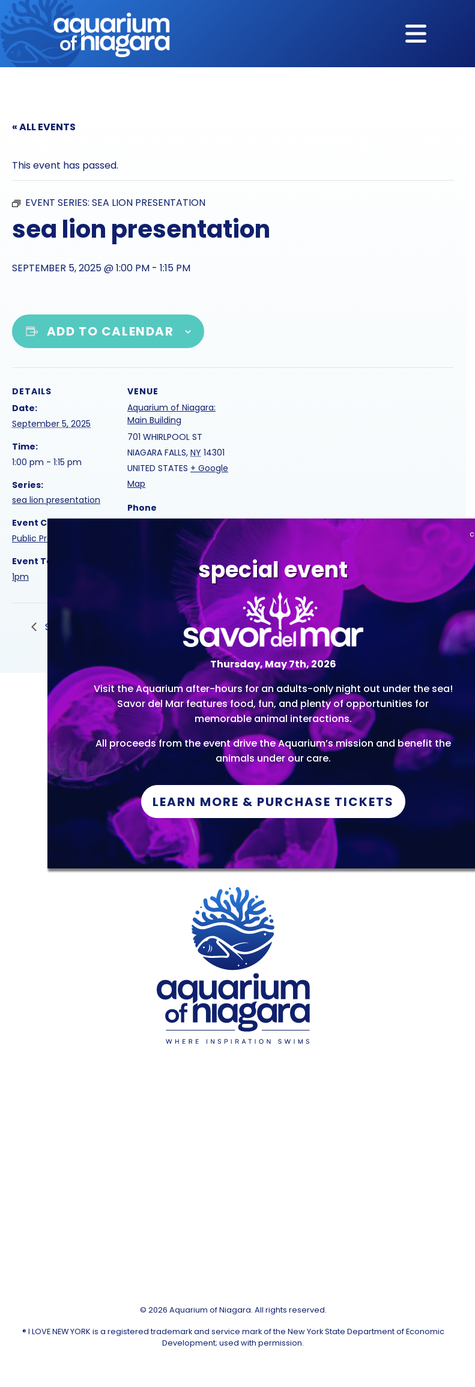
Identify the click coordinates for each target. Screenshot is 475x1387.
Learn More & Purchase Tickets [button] (273, 801)
